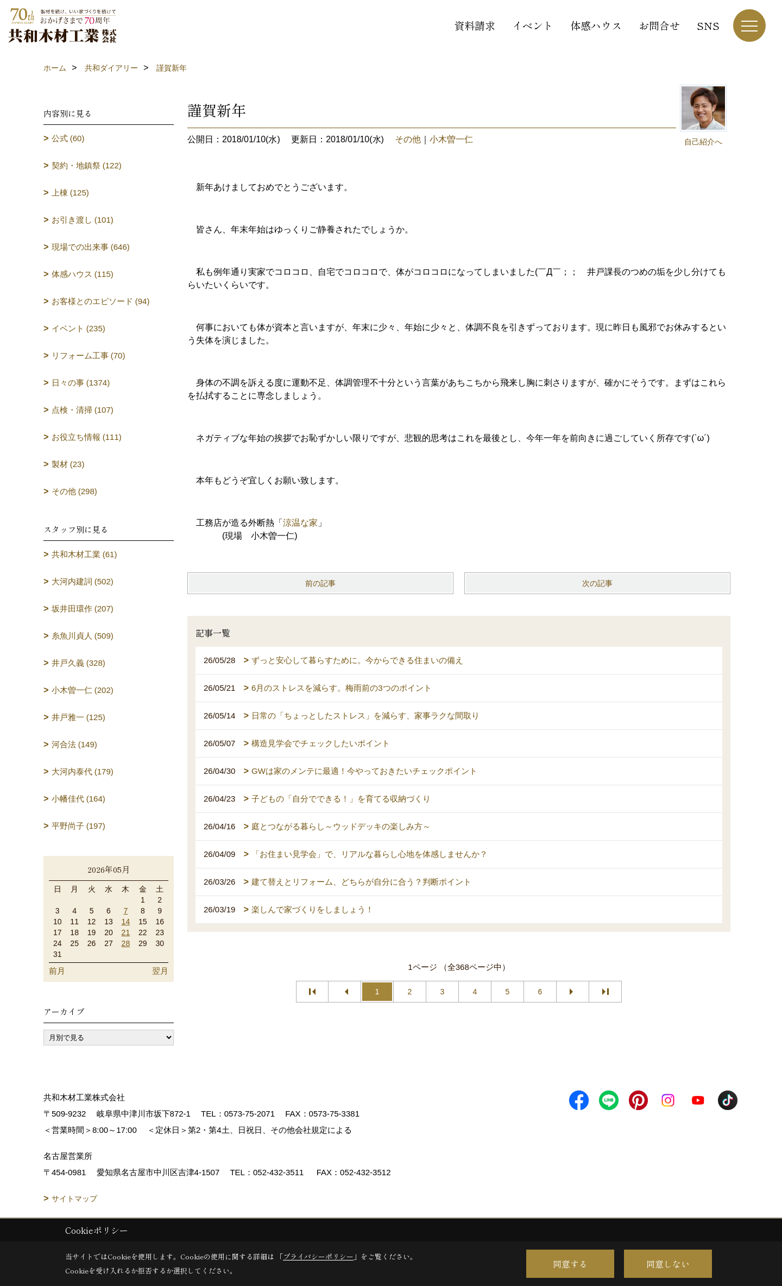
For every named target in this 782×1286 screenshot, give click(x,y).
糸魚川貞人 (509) (82, 635)
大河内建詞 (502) (82, 581)
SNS (708, 25)
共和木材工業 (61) (84, 554)
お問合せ (659, 25)
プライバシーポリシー (318, 1256)
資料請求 (474, 25)
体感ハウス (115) (82, 274)
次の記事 (597, 583)
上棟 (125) (70, 192)
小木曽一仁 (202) (82, 690)
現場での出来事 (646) (91, 246)
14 (126, 921)
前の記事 (320, 583)
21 (126, 932)
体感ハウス (596, 25)
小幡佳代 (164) (78, 798)
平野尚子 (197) (78, 825)
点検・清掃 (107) (82, 409)
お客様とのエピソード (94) (101, 301)
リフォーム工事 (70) (88, 355)
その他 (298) (74, 491)
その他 (408, 139)
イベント (532, 25)
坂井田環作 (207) (82, 608)
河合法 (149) (74, 744)
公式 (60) (68, 138)
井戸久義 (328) (78, 662)
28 (126, 943)
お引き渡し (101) (82, 219)
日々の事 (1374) (81, 382)
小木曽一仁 (451, 139)
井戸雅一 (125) (78, 717)
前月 (57, 970)
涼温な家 (300, 522)
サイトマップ (74, 1198)
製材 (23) (68, 464)
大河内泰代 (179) (82, 771)
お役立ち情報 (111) (87, 437)
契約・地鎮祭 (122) (87, 165)
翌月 (160, 970)
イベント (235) (78, 328)
